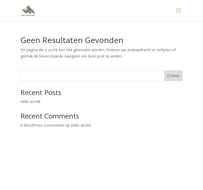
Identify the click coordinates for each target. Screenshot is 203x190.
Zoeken (173, 75)
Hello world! (30, 101)
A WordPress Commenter (42, 125)
